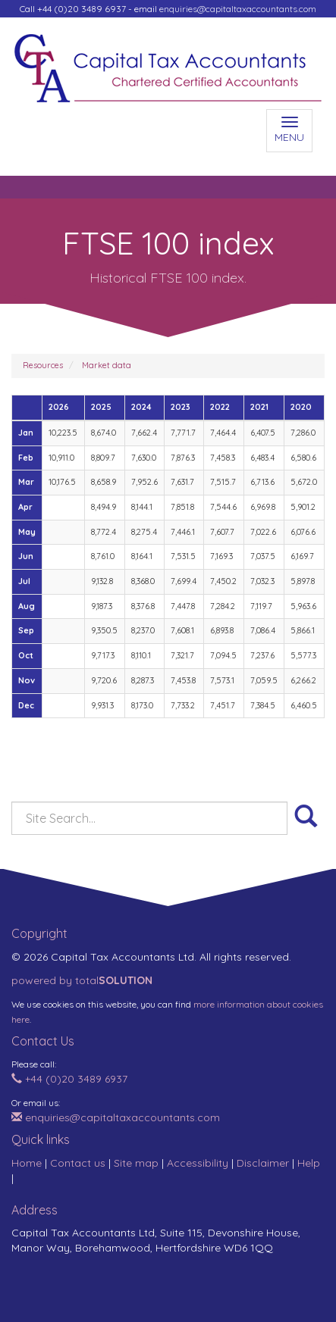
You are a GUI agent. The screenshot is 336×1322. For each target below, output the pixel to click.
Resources (43, 365)
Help (308, 1163)
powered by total (81, 980)
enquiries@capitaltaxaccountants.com (237, 8)
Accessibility (197, 1163)
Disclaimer (263, 1163)
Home (26, 1163)
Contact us (77, 1163)
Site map (136, 1163)
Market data (106, 365)
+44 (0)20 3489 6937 (69, 1079)
